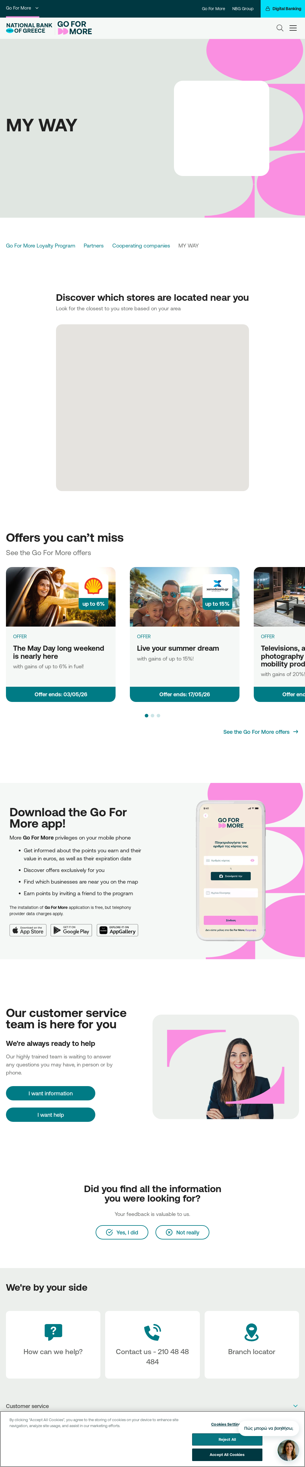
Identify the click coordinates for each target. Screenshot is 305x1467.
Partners (94, 245)
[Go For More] (73, 28)
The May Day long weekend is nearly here (58, 652)
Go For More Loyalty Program (40, 245)
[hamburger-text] (293, 28)
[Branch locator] (252, 1345)
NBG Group (242, 8)
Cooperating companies (141, 245)
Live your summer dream (178, 648)
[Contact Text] (152, 1345)
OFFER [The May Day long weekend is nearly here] (20, 636)
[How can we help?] (53, 1345)
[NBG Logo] (29, 28)
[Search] (280, 28)
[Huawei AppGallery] (120, 926)
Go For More (22, 7)
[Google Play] (74, 926)
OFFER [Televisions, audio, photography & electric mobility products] (268, 636)
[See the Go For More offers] (261, 731)
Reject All (227, 1442)
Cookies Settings (227, 1427)
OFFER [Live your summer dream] (144, 636)
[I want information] (50, 1093)
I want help (51, 1115)
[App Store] (30, 926)
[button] (146, 715)
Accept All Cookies (227, 1458)
